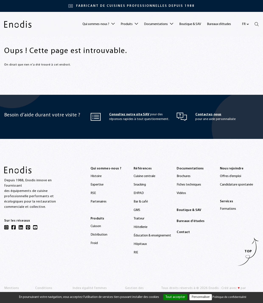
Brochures (183, 176)
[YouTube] (35, 227)
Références (143, 168)
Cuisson (96, 226)
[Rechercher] (257, 24)
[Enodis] (17, 24)
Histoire (96, 176)
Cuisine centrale (144, 176)
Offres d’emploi (230, 176)
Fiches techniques (189, 184)
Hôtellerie (140, 227)
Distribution (99, 234)
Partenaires (98, 201)
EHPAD (139, 193)
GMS (137, 210)
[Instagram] (6, 227)
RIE (136, 252)
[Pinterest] (28, 227)
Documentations (190, 168)
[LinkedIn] (21, 227)
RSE (93, 193)
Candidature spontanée (236, 184)
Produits (97, 218)
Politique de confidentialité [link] (229, 297)
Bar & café (141, 201)
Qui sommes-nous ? (106, 168)
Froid (94, 243)
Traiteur (139, 218)
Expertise (97, 184)
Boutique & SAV (190, 24)
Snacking (140, 184)
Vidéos (181, 193)
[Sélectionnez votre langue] (245, 24)
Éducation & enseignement (152, 235)
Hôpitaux (140, 244)
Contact (183, 232)
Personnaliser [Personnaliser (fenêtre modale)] (201, 297)
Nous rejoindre (231, 168)
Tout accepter (175, 297)
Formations (228, 209)
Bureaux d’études (219, 24)
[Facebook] (13, 227)
